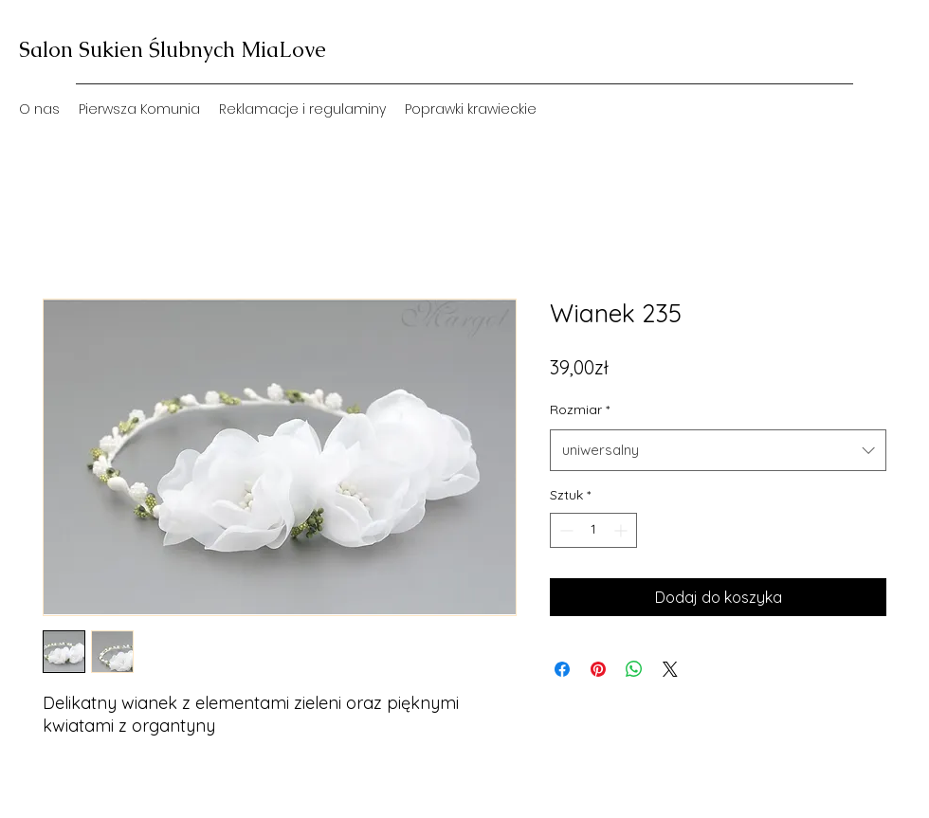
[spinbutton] (593, 530)
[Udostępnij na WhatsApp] (634, 669)
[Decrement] (564, 530)
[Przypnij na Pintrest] (598, 669)
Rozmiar (580, 409)
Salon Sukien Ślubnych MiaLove (172, 50)
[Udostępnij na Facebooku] (562, 669)
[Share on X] (670, 669)
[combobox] (718, 450)
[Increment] (622, 530)
